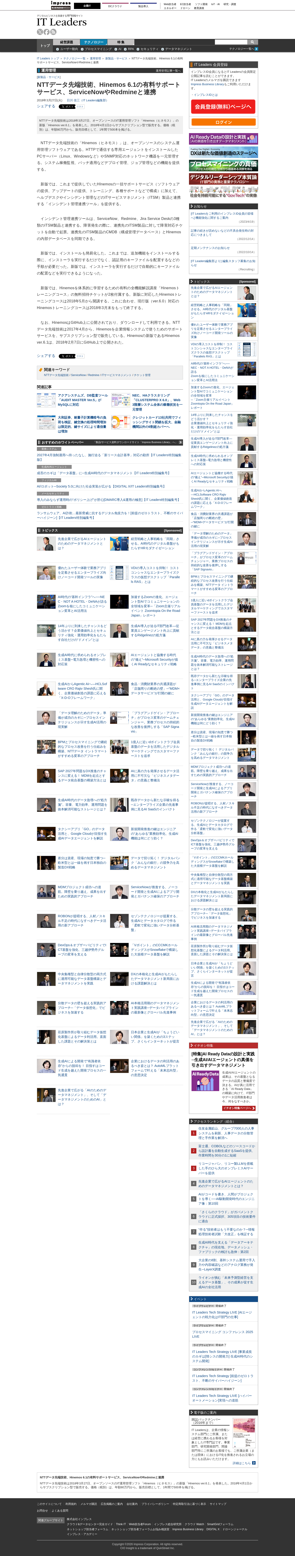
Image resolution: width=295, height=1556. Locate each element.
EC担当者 (185, 4)
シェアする (46, 106)
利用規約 (71, 1504)
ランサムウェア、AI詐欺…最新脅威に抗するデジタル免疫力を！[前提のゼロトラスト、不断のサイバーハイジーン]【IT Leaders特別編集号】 (110, 515)
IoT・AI (215, 4)
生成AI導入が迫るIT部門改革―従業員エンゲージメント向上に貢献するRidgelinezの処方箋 (155, 630)
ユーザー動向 (69, 49)
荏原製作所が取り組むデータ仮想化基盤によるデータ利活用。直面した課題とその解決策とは (82, 1036)
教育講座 (199, 8)
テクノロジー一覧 (74, 58)
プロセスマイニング (98, 49)
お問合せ (42, 1510)
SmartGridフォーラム (220, 1524)
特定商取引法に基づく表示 (189, 1504)
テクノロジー (93, 42)
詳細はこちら (242, 1463)
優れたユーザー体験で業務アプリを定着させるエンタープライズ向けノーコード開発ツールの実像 (82, 572)
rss (53, 32)
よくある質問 (60, 1510)
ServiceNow (78, 375)
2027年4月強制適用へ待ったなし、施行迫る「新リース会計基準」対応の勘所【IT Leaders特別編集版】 (109, 457)
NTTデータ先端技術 (56, 375)
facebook (47, 32)
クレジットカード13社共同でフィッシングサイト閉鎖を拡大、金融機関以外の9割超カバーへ (156, 422)
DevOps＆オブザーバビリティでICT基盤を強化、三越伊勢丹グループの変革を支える (82, 949)
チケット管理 (142, 375)
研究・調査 (230, 4)
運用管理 (95, 58)
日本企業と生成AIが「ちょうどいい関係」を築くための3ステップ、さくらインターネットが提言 (155, 1036)
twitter (40, 32)
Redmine (93, 375)
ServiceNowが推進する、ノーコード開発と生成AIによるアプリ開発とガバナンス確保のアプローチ (155, 891)
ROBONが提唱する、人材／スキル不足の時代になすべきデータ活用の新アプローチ (82, 920)
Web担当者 (170, 4)
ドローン (185, 8)
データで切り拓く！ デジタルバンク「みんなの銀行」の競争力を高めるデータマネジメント (155, 862)
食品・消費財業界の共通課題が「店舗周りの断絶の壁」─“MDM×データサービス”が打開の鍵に (155, 688)
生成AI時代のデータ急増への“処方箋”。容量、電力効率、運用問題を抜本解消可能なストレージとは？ (82, 804)
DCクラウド (115, 6)
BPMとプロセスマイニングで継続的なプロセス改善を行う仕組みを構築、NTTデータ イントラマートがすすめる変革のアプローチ (212, 585)
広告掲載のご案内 (112, 1504)
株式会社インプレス (79, 1519)
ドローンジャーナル (234, 1529)
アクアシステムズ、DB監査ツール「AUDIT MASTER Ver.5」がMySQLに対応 (83, 400)
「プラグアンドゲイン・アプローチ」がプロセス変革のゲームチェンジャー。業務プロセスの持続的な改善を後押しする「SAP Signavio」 (155, 722)
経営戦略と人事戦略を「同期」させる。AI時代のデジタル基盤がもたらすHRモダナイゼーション (155, 543)
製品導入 (143, 6)
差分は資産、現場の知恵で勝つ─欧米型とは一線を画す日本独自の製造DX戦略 (82, 862)
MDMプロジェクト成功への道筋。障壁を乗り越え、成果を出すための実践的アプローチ (82, 891)
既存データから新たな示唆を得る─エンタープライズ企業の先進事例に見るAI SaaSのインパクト (155, 804)
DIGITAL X (213, 1529)
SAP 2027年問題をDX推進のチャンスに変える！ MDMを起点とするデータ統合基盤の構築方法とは (82, 775)
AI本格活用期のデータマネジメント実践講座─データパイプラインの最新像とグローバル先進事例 (155, 1007)
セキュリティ (150, 49)
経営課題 (66, 42)
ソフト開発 (201, 4)
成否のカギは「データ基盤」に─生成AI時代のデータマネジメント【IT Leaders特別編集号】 (104, 473)
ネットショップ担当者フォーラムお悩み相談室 (140, 1529)
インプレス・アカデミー (82, 1534)
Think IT (121, 1524)
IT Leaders (62, 22)
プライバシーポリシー (155, 1504)
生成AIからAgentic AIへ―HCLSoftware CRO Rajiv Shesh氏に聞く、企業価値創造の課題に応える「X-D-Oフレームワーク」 (211, 499)
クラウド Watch (194, 1524)
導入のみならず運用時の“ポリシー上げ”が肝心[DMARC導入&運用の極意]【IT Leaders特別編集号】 (109, 500)
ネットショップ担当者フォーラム (87, 1529)
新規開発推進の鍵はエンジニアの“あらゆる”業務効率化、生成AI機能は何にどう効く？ (154, 833)
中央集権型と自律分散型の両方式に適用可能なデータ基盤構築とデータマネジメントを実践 (82, 978)
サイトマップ (218, 1504)
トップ (45, 45)
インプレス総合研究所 (168, 1524)
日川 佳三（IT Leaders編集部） (88, 100)
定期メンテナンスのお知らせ (210, 248)
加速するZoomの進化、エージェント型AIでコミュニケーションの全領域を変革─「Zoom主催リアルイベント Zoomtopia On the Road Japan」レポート (155, 606)
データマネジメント (178, 49)
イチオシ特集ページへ (238, 1108)
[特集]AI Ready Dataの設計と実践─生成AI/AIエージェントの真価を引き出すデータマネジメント (223, 1060)
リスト (80, 106)
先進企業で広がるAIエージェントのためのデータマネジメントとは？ (82, 543)
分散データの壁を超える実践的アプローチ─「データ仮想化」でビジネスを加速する (82, 1007)
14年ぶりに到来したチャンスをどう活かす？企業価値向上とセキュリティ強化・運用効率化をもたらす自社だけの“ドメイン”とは (212, 423)
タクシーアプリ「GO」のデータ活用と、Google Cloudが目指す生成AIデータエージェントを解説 (82, 833)
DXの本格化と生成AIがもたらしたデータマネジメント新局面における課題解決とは (155, 978)
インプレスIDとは (206, 94)
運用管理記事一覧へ (168, 70)
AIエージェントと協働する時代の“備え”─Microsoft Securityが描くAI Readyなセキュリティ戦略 (154, 659)
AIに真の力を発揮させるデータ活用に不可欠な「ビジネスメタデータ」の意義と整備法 (155, 775)
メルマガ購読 (88, 1504)
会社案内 (132, 1504)
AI (119, 49)
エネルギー (170, 8)
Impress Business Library (207, 84)
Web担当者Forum (140, 1524)
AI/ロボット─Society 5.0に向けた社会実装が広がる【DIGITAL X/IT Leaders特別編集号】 (101, 486)
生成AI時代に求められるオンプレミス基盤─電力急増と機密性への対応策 (82, 659)
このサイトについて (49, 1504)
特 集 (121, 42)
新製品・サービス (116, 58)
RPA (131, 49)
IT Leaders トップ (48, 58)
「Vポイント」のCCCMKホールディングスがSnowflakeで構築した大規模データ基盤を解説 (154, 949)
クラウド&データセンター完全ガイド (90, 1524)
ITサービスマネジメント (116, 375)
